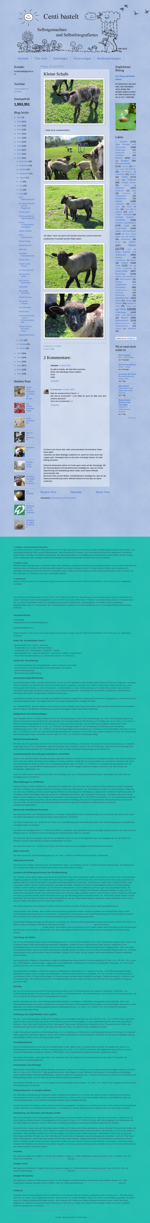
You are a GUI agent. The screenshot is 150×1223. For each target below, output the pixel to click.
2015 (19, 353)
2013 (19, 361)
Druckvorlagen (82, 58)
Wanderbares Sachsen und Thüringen (124, 402)
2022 (19, 134)
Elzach (133, 174)
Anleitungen (60, 58)
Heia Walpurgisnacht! (27, 198)
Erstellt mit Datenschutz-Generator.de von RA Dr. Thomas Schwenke (42, 1210)
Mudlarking (125, 239)
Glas (134, 191)
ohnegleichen (120, 260)
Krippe (126, 225)
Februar (23, 344)
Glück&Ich (126, 193)
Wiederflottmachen (122, 323)
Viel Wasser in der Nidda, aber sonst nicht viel (126, 390)
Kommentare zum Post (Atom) (63, 498)
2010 (19, 374)
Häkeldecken (120, 198)
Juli (21, 181)
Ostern (133, 260)
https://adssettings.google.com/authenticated (94, 1159)
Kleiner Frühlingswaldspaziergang (26, 224)
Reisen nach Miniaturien (125, 276)
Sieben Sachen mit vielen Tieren (25, 328)
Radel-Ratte (121, 271)
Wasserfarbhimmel (27, 335)
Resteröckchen (25, 245)
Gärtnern (119, 188)
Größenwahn (120, 196)
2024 (19, 126)
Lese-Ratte (121, 228)
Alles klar (23, 249)
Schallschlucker (121, 290)
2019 (19, 146)
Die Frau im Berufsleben (25, 281)
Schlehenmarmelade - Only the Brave (30, 479)
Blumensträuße (123, 163)
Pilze (117, 265)
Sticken (129, 301)
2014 (19, 357)
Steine (118, 301)
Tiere (52, 349)
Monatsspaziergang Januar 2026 (126, 377)
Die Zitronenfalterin (127, 365)
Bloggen (125, 160)
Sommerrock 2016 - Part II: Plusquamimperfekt (26, 318)
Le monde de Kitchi (127, 374)
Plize (130, 266)
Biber (134, 158)
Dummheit (119, 174)
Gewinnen (119, 191)
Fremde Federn (128, 182)
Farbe (124, 177)
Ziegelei (118, 328)
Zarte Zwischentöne (26, 236)
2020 (19, 142)
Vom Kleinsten (25, 307)
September (24, 173)
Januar (22, 348)
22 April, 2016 (65, 365)
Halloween (119, 204)
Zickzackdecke (121, 326)
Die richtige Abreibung (24, 292)
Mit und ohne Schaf (24, 275)
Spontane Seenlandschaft (26, 254)
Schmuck (119, 293)
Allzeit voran (24, 311)
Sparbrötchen (122, 298)
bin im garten (124, 355)
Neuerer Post (48, 492)
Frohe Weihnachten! (30, 420)
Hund (127, 209)
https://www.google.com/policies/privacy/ (50, 1159)
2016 (19, 158)
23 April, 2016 (68, 389)
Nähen (132, 242)
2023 (19, 129)
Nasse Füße (24, 260)
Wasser (124, 317)
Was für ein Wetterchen (30, 436)
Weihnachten (122, 320)
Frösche (126, 185)
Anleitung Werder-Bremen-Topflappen (30, 510)
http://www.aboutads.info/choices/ (79, 924)
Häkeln (118, 201)
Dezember (24, 161)
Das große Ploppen (23, 302)
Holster (129, 207)
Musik (117, 242)
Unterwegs (120, 312)
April (21, 194)
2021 (19, 138)
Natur (132, 245)
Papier (124, 263)
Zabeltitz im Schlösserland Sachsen (124, 409)
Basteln (119, 158)
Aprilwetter (23, 287)
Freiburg (131, 179)
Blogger (91, 1217)
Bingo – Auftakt (125, 367)
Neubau (118, 257)
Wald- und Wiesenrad (125, 315)
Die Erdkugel (30, 492)
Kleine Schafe (24, 241)
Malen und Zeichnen (125, 231)
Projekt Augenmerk (123, 268)
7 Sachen (121, 141)
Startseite (23, 58)
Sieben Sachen (25, 231)
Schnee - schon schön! (30, 464)
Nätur (129, 249)
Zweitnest (132, 328)
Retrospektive (125, 279)
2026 (19, 117)
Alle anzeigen (131, 418)
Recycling (120, 273)
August (22, 177)
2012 (19, 365)
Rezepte (118, 282)
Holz (117, 209)
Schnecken (120, 295)
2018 (19, 150)
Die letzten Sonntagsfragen (30, 407)
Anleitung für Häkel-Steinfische (30, 523)
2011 (19, 369)
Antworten (55, 381)
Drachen (132, 169)
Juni (21, 186)
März (21, 340)
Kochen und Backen (125, 222)
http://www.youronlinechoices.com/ (27, 927)
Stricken (118, 303)
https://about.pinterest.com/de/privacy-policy (62, 1206)
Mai (21, 190)
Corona (125, 166)
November (24, 165)
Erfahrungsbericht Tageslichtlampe (27, 217)
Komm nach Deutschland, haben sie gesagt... (30, 393)
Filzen (117, 180)
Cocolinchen (56, 389)
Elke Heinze (124, 386)
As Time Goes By (26, 270)
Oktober (23, 169)
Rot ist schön (24, 212)
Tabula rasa (131, 306)
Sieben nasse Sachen (24, 265)
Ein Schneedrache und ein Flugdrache (26, 205)
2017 (19, 154)
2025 (19, 121)
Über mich (41, 58)
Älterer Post (102, 492)
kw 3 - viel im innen (126, 357)
